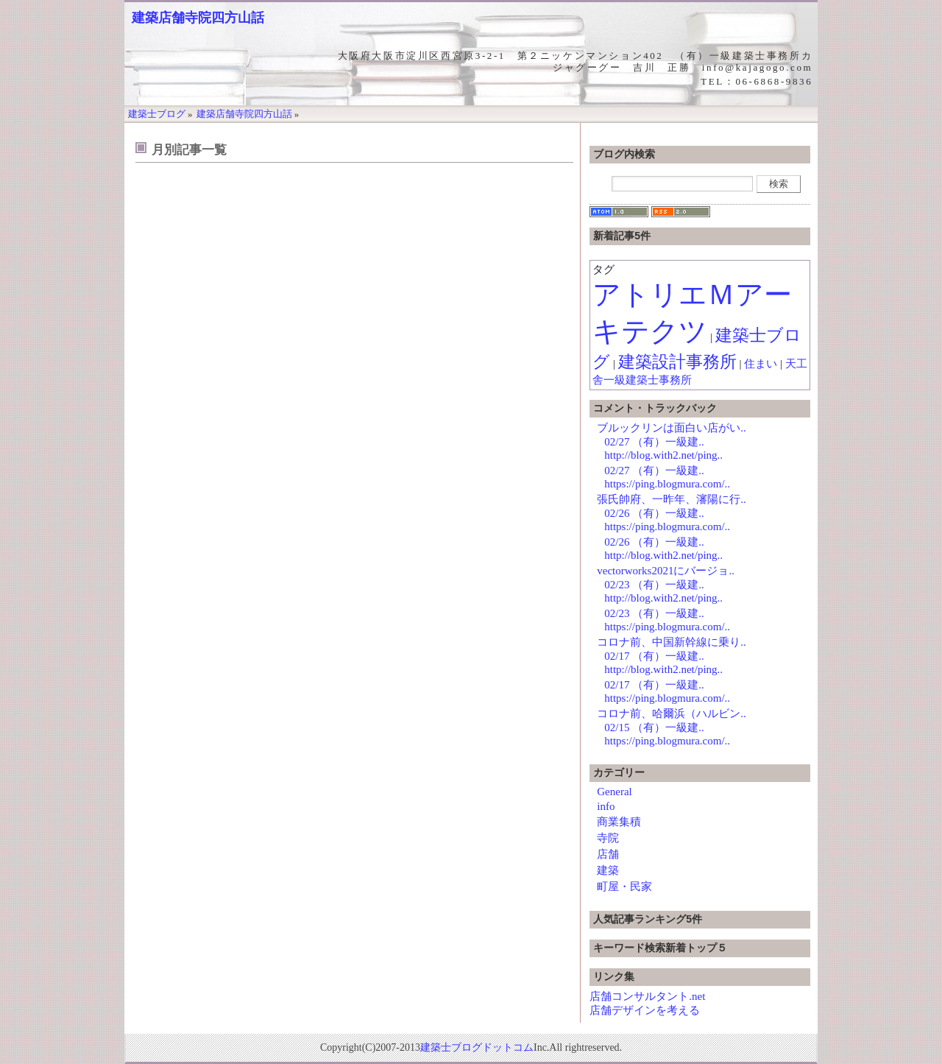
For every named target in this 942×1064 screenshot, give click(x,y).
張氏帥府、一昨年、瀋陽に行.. (671, 499)
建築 (608, 870)
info (606, 806)
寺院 (608, 838)
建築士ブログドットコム (477, 1047)
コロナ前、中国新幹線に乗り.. (671, 642)
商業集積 (619, 822)
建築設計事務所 (677, 362)
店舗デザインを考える (644, 1010)
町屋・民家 (624, 886)
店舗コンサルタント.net (647, 996)
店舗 (608, 854)
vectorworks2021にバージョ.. (665, 571)
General (614, 791)
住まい (760, 364)
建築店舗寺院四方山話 (198, 17)
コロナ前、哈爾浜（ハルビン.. (671, 713)
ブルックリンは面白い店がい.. (671, 428)
